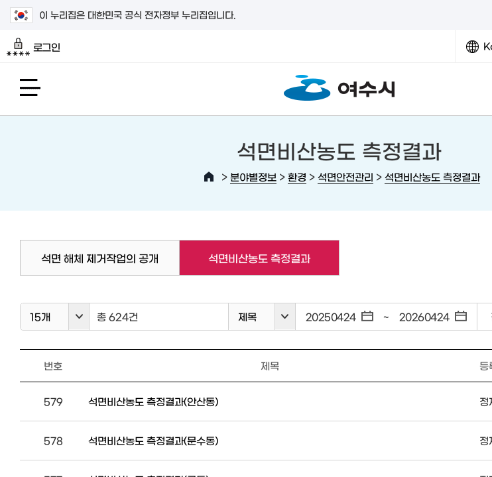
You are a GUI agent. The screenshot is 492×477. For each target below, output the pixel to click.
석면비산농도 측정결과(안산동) (153, 401)
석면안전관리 (345, 177)
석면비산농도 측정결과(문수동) (153, 440)
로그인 (33, 47)
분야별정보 (253, 177)
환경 (297, 177)
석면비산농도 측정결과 (432, 177)
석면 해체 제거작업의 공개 (99, 257)
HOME (209, 177)
